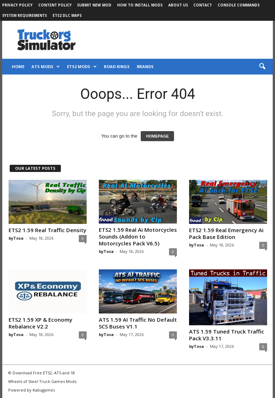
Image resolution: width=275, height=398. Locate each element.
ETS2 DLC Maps (67, 15)
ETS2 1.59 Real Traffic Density (47, 230)
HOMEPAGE (157, 136)
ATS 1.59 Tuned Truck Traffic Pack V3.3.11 (226, 335)
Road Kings (117, 66)
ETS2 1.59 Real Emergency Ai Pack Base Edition (226, 233)
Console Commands (239, 5)
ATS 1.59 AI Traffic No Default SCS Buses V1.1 (138, 323)
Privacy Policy (17, 5)
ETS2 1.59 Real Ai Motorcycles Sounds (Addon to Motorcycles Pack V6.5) (138, 236)
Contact (202, 5)
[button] (262, 67)
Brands (145, 66)
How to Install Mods (140, 5)
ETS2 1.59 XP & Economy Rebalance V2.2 (40, 323)
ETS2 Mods (82, 67)
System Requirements (24, 15)
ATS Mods (46, 67)
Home (18, 66)
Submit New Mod (94, 5)
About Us (178, 5)
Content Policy (55, 5)
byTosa (16, 238)
